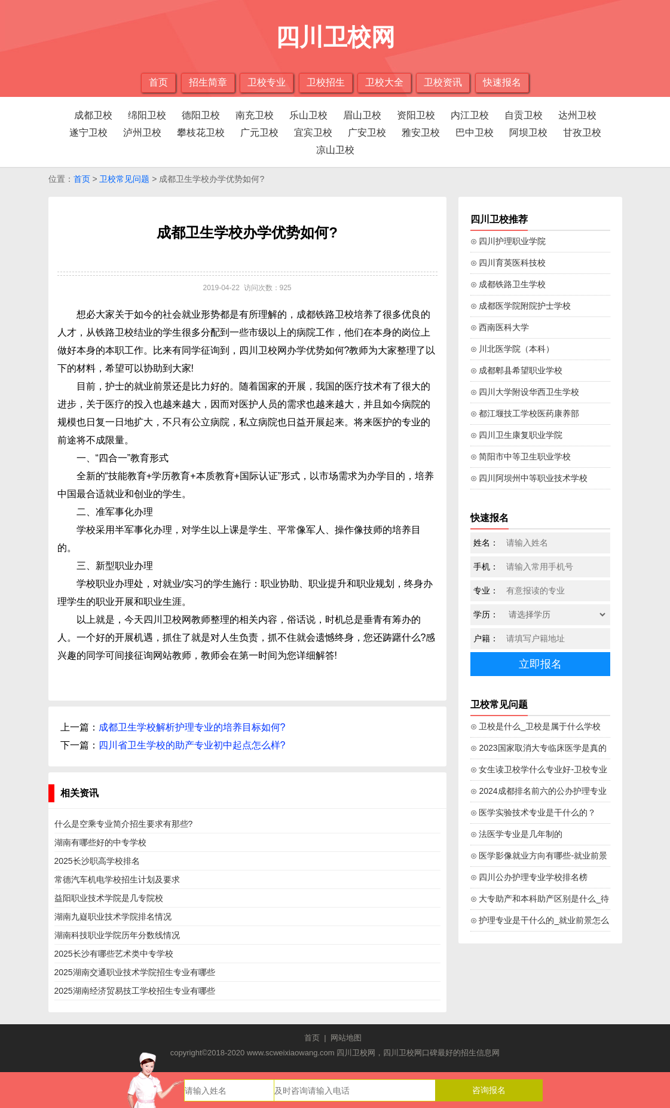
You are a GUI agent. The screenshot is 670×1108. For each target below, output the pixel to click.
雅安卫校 (421, 132)
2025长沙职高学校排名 (97, 861)
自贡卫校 (523, 115)
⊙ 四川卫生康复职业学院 (516, 435)
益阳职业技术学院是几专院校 (108, 898)
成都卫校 (93, 115)
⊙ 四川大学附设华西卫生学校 (525, 392)
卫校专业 (266, 82)
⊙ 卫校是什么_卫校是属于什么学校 (535, 726)
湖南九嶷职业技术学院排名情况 (113, 916)
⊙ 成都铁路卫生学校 (508, 284)
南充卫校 (254, 115)
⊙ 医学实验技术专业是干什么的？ (533, 812)
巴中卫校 (474, 132)
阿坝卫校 (528, 132)
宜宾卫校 (313, 132)
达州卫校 (577, 115)
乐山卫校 (308, 115)
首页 (158, 82)
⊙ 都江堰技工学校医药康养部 (525, 413)
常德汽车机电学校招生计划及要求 (117, 879)
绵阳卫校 (147, 115)
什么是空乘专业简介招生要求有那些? (123, 824)
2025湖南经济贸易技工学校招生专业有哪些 (134, 991)
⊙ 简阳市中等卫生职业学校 (520, 456)
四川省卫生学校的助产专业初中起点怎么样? (192, 745)
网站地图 (346, 1037)
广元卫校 (259, 132)
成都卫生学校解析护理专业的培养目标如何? (192, 727)
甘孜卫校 (582, 132)
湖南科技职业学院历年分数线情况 (117, 935)
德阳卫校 (201, 115)
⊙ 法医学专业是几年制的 (516, 834)
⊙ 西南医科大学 (500, 327)
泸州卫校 (142, 132)
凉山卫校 (335, 150)
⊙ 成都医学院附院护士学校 (520, 306)
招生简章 (208, 82)
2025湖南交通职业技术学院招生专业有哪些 (134, 972)
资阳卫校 (416, 115)
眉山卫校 (362, 115)
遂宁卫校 (88, 132)
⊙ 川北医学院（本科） (512, 349)
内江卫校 (470, 115)
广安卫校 (367, 132)
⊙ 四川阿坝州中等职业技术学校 (529, 478)
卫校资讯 (443, 82)
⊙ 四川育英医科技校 (508, 262)
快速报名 (502, 82)
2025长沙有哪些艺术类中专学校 (113, 953)
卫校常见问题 (124, 179)
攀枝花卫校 (201, 132)
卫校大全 (384, 82)
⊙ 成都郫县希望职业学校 (516, 370)
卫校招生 (326, 82)
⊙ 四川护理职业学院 (508, 241)
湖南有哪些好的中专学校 (100, 842)
